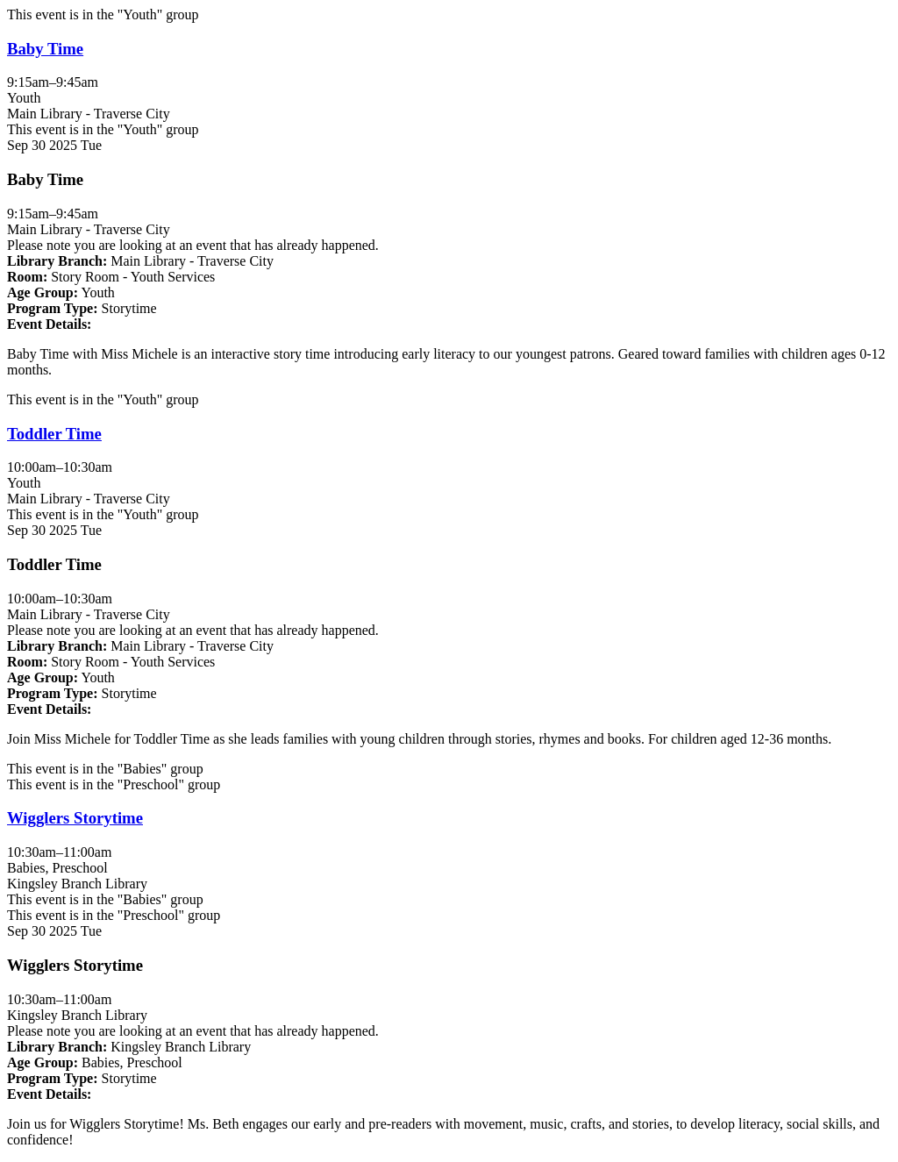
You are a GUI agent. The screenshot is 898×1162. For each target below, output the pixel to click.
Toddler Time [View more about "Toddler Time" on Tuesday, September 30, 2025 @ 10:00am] (54, 433)
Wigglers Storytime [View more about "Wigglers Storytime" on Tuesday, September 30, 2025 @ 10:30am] (75, 818)
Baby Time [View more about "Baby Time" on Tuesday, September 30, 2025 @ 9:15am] (45, 48)
